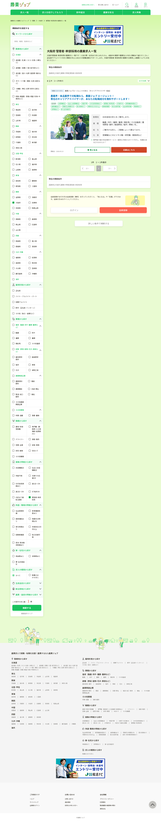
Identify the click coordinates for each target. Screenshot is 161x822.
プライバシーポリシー (107, 799)
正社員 (54, 103)
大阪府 (40, 21)
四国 (13, 714)
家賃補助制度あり (131, 103)
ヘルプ (32, 799)
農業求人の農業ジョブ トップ (19, 21)
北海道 (14, 662)
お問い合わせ (69, 799)
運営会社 (102, 808)
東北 (13, 673)
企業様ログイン (35, 805)
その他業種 (87, 696)
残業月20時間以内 (68, 106)
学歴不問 (84, 103)
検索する (27, 607)
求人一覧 (24, 12)
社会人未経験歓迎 (73, 103)
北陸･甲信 (15, 687)
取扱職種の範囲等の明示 (107, 805)
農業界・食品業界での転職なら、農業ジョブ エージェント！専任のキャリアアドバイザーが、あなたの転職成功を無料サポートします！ (90, 97)
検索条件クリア (27, 613)
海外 (13, 727)
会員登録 (123, 210)
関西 (33, 21)
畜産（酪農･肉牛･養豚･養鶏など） (96, 674)
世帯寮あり (55, 109)
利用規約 (102, 802)
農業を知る (108, 12)
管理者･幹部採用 (109, 103)
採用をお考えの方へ (71, 805)
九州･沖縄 (15, 721)
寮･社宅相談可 (65, 109)
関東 (13, 680)
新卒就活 (80, 12)
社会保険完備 (127, 106)
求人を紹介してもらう (52, 12)
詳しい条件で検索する (98, 223)
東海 (13, 693)
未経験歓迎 (61, 103)
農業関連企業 (88, 687)
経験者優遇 (105, 106)
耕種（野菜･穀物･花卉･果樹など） (96, 681)
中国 (13, 707)
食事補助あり (56, 106)
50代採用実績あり (95, 103)
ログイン (74, 210)
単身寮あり (137, 106)
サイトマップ (34, 802)
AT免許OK (120, 103)
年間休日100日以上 (94, 106)
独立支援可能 (116, 106)
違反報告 (67, 802)
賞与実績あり (81, 106)
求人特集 (136, 12)
